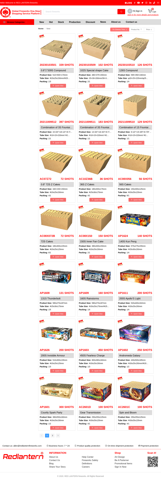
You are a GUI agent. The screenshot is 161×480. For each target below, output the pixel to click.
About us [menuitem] (116, 22)
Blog (51, 463)
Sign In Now (120, 467)
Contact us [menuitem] (131, 22)
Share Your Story (57, 467)
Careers (86, 467)
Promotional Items (123, 463)
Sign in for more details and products (143, 15)
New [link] (48, 28)
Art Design (120, 457)
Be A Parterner (122, 460)
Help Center (87, 457)
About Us (53, 457)
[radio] (119, 29)
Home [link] (41, 28)
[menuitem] (42, 22)
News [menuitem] (103, 22)
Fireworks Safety (90, 460)
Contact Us (54, 460)
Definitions (87, 463)
